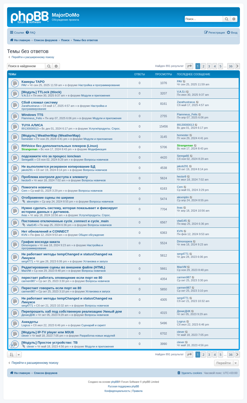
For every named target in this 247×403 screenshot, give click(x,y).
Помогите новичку (36, 187)
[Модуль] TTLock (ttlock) (41, 92)
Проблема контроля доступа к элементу (54, 177)
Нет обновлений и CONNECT (45, 231)
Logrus (25, 325)
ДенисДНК (28, 314)
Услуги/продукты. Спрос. (104, 128)
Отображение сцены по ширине (47, 197)
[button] (189, 66)
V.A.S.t (25, 95)
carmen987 (28, 281)
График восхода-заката (40, 242)
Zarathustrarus (30, 105)
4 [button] (215, 66)
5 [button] (220, 66)
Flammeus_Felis (31, 118)
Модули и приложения (95, 95)
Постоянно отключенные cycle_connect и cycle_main (65, 221)
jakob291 (27, 169)
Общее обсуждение (91, 234)
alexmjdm (33, 201)
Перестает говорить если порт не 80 (51, 288)
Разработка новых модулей (97, 335)
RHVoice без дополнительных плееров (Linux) (59, 146)
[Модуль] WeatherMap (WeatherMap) (50, 135)
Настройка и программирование (99, 85)
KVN (24, 234)
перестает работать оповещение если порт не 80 (61, 278)
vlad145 (32, 224)
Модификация (97, 149)
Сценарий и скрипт (93, 325)
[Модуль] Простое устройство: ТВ (49, 342)
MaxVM (26, 270)
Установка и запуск (95, 261)
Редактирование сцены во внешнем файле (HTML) (63, 267)
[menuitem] (30, 33)
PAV (24, 85)
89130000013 (29, 128)
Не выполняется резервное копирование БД (58, 166)
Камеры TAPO (32, 82)
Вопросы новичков (96, 159)
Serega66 (27, 159)
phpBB (115, 382)
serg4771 (27, 261)
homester (27, 138)
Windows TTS (32, 115)
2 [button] (203, 66)
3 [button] (209, 66)
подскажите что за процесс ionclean (51, 156)
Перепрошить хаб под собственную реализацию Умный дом (71, 311)
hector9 (26, 180)
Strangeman (29, 149)
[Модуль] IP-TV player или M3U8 (47, 332)
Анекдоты (29, 322)
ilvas (24, 215)
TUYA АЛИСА (32, 125)
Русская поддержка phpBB (123, 386)
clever (25, 335)
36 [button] (231, 66)
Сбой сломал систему (39, 102)
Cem (24, 190)
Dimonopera (29, 245)
